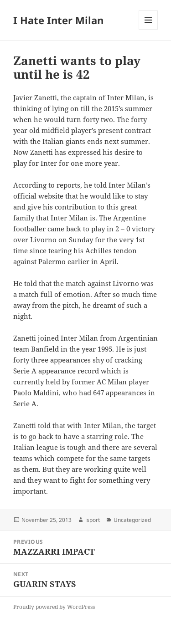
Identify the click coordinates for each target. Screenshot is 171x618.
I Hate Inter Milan (58, 20)
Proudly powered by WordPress (54, 607)
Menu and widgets (148, 29)
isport (92, 520)
